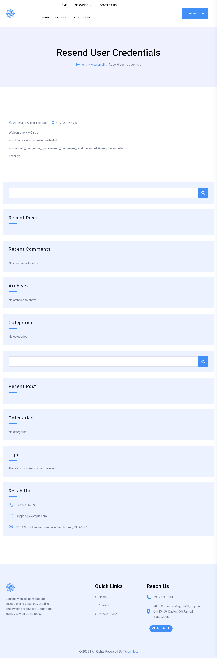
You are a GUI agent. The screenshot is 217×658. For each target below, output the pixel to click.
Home (63, 5)
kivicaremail (97, 64)
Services (83, 5)
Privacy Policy (108, 614)
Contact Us (108, 5)
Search (203, 193)
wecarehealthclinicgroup (31, 123)
